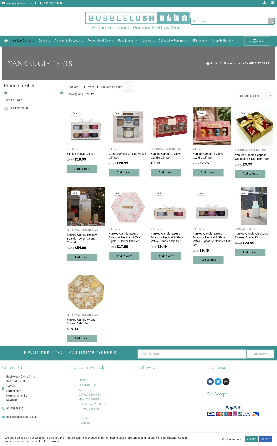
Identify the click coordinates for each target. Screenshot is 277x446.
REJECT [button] (265, 439)
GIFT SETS (19, 108)
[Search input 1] (229, 21)
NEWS (83, 380)
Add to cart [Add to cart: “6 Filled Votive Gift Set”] (82, 169)
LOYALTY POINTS (90, 394)
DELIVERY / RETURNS (92, 404)
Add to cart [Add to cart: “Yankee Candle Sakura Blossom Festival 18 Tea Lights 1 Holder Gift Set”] (124, 256)
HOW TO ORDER (89, 399)
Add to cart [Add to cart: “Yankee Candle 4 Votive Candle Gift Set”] (166, 172)
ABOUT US (85, 390)
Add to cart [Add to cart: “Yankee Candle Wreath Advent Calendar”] (82, 338)
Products (230, 63)
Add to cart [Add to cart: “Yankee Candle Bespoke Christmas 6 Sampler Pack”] (250, 173)
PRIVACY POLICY (90, 409)
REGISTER (85, 422)
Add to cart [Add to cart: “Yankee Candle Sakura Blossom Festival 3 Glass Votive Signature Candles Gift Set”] (208, 259)
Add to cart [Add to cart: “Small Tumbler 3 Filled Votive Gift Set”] (124, 172)
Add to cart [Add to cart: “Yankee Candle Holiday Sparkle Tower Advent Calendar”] (82, 257)
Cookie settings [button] (232, 439)
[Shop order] (256, 96)
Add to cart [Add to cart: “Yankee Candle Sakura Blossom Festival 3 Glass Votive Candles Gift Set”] (166, 256)
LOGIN (83, 418)
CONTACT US (87, 385)
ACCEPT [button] (251, 439)
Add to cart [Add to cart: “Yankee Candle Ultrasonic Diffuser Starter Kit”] (250, 252)
